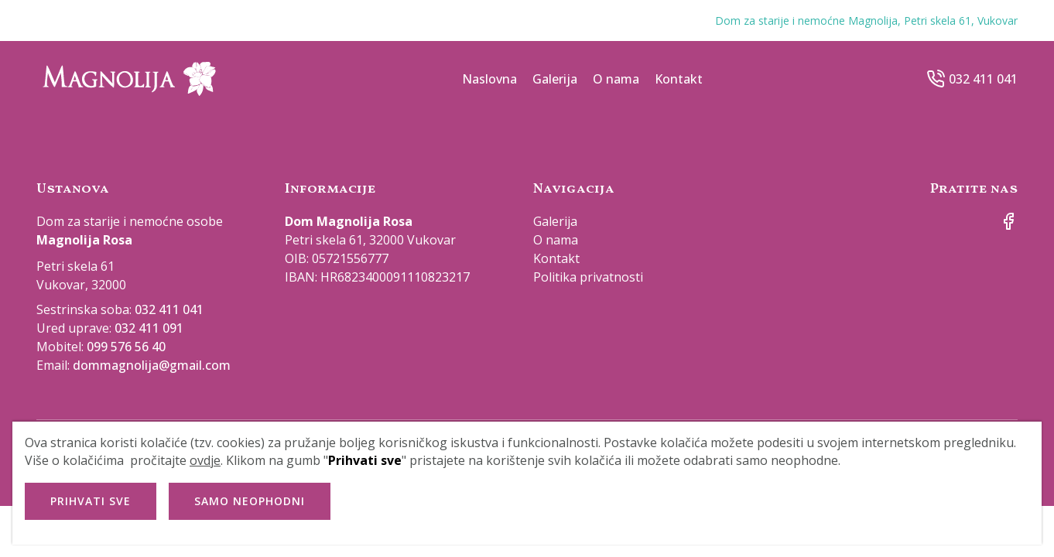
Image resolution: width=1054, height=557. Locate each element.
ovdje (205, 460)
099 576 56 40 (126, 346)
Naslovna (489, 78)
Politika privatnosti (588, 276)
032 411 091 (149, 328)
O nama (616, 78)
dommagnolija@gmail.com (152, 365)
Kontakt (679, 78)
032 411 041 (983, 78)
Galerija (554, 78)
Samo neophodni (249, 501)
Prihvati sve (90, 501)
